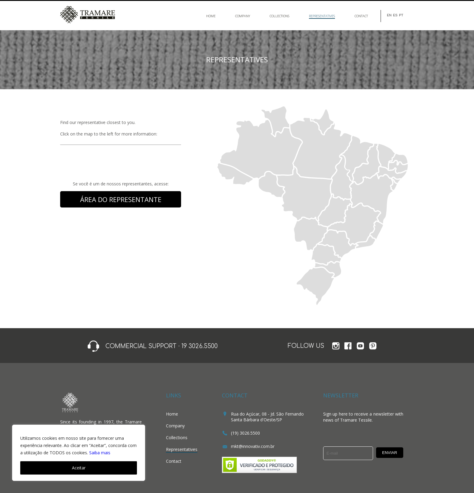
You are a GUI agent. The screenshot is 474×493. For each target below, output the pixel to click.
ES (395, 15)
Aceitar (79, 468)
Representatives (322, 16)
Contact (361, 16)
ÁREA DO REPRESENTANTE (120, 199)
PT (401, 15)
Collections (279, 16)
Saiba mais (99, 452)
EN (389, 15)
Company (242, 16)
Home (211, 16)
